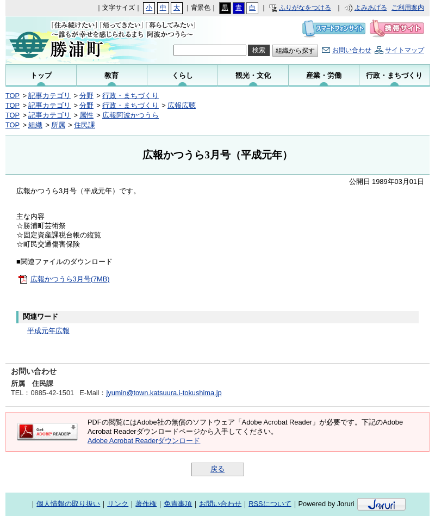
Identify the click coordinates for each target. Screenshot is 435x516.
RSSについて (269, 503)
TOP (12, 95)
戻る (217, 469)
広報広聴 (181, 105)
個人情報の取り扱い (68, 503)
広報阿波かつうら (130, 115)
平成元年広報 (48, 331)
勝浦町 (77, 40)
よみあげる (371, 7)
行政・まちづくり (130, 95)
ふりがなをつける (305, 7)
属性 (86, 115)
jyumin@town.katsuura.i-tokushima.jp (163, 393)
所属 (58, 125)
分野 (86, 95)
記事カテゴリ (49, 95)
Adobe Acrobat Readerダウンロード (144, 441)
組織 (35, 125)
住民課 (84, 125)
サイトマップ (404, 50)
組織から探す (295, 50)
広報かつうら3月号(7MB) (70, 279)
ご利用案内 (407, 7)
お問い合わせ (351, 50)
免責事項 (178, 503)
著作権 (146, 503)
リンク (117, 503)
